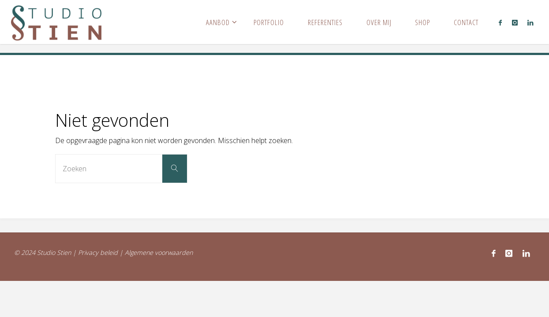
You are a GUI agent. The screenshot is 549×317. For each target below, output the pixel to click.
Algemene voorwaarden (159, 252)
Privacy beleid (98, 252)
